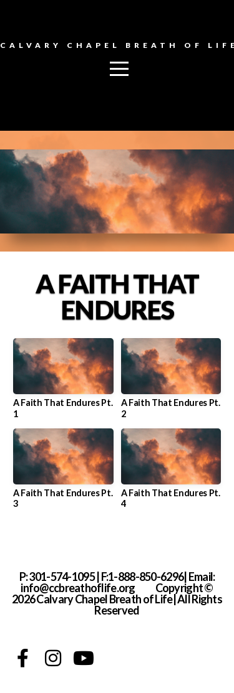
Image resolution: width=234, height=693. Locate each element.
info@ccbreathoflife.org (78, 588)
